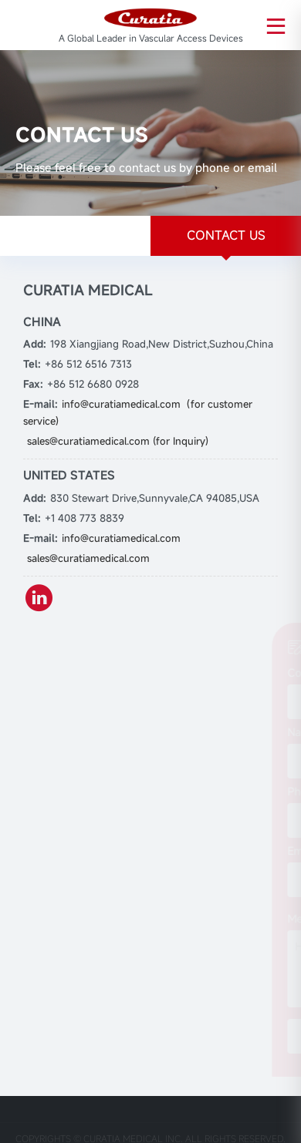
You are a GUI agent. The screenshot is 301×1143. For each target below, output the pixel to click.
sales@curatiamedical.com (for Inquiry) (117, 441)
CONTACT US (226, 235)
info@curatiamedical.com (121, 538)
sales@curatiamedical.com (88, 558)
